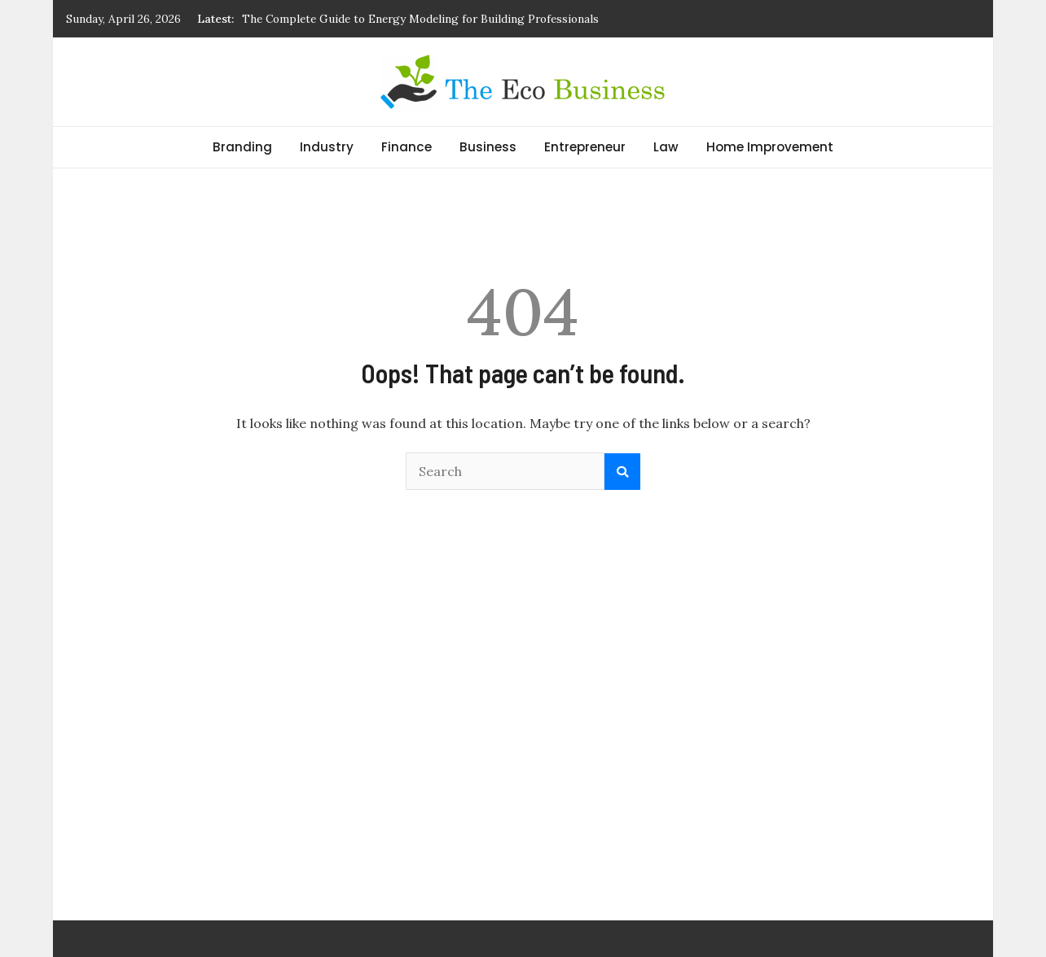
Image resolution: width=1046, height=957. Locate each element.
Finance (406, 146)
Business (487, 146)
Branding (242, 146)
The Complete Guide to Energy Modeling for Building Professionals (420, 18)
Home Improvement (769, 146)
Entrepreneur (585, 146)
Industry (327, 146)
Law (666, 146)
